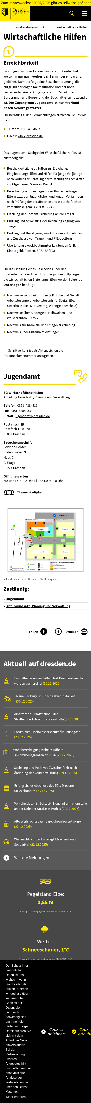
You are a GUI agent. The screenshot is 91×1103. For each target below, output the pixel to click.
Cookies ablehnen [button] (56, 1031)
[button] (84, 13)
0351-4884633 (20, 410)
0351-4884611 (27, 405)
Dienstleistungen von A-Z (30, 27)
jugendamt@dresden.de (32, 416)
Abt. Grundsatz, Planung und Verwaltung (38, 606)
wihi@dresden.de (30, 136)
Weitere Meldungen (31, 857)
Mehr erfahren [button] (16, 1097)
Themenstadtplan (29, 492)
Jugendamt (15, 599)
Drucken (72, 631)
